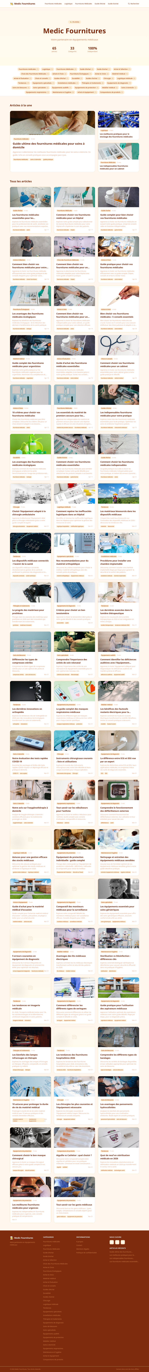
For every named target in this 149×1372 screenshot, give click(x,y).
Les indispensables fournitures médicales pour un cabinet (121, 1258)
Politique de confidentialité (86, 1253)
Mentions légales (82, 1249)
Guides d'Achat (61, 78)
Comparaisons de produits (111, 92)
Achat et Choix (59, 74)
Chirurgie (108, 78)
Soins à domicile (128, 87)
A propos (79, 1241)
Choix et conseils (42, 78)
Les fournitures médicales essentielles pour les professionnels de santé (124, 1261)
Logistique (68, 4)
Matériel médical (120, 74)
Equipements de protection (86, 87)
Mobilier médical (110, 87)
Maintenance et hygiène (63, 92)
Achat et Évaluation (22, 78)
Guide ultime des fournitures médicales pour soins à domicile (122, 1252)
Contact (79, 1245)
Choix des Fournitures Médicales (35, 74)
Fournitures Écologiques (80, 74)
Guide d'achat (113, 4)
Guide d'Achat (100, 4)
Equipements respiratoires (37, 92)
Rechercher (133, 4)
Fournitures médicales (53, 4)
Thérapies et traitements (93, 83)
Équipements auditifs (61, 87)
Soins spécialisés (40, 87)
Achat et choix (101, 74)
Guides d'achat (93, 78)
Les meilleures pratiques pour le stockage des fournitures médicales (123, 1255)
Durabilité (77, 78)
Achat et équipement (87, 92)
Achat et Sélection (122, 69)
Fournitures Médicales (83, 4)
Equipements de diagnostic (119, 83)
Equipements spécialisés (43, 83)
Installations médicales (68, 83)
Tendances (23, 83)
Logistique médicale (126, 78)
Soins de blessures (21, 87)
